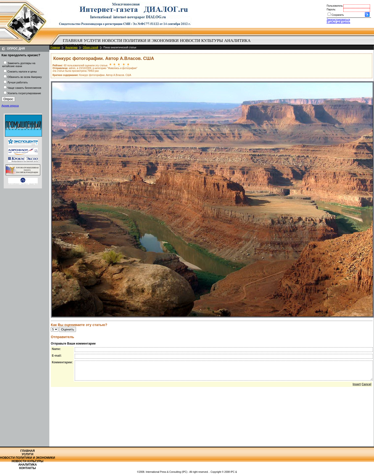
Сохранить (338, 15)
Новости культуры (201, 40)
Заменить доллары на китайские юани (18, 65)
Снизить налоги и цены (22, 71)
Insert (357, 388)
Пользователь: (335, 5)
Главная (73, 40)
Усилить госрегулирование (24, 93)
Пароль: (331, 9)
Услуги (92, 40)
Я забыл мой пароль (338, 22)
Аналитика (237, 40)
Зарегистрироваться (338, 19)
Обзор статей (90, 47)
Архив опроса (10, 105)
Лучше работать (17, 82)
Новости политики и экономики (140, 40)
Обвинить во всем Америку (24, 76)
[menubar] (158, 43)
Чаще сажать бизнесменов (24, 87)
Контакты (27, 468)
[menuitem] (72, 40)
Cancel (366, 388)
